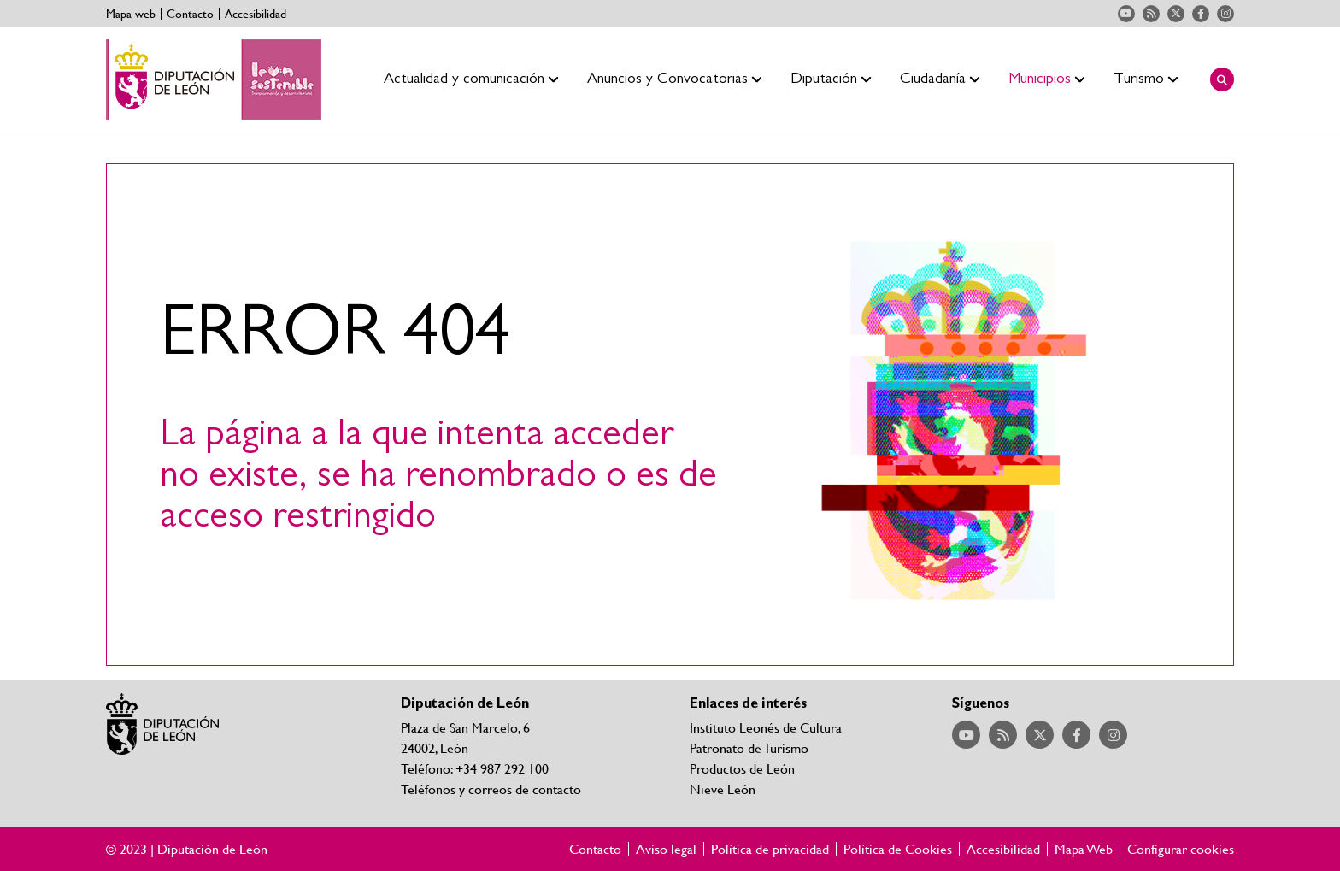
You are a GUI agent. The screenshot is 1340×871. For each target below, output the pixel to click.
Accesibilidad (255, 14)
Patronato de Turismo (749, 747)
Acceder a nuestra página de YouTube (1126, 13)
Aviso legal (666, 849)
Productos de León (742, 768)
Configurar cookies (1180, 849)
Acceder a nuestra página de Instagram (1225, 13)
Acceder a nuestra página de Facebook (1200, 13)
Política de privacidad (770, 849)
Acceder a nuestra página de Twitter (1175, 13)
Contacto (190, 14)
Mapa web (131, 14)
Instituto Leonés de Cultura (766, 727)
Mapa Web (1084, 849)
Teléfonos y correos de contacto (491, 788)
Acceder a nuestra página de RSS (1151, 13)
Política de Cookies (897, 849)
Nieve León (722, 788)
